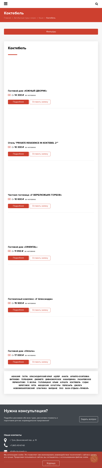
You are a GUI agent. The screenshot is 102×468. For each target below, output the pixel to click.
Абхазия (15, 376)
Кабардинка (69, 379)
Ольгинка (42, 388)
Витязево (14, 379)
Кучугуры (55, 385)
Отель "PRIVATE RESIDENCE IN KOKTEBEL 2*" (33, 142)
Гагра (25, 376)
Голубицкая (44, 382)
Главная (7, 18)
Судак (85, 382)
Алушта (64, 382)
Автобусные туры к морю (25, 18)
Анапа (65, 376)
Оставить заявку (40, 102)
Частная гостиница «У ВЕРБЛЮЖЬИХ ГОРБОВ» (35, 194)
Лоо (61, 388)
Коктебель (75, 382)
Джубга (78, 385)
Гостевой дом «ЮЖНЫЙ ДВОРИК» (27, 90)
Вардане (53, 388)
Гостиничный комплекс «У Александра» (30, 298)
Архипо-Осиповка (79, 376)
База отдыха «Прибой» (77, 388)
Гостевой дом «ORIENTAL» (22, 246)
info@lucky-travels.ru (18, 451)
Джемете (39, 379)
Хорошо (51, 463)
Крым (41, 18)
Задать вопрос (89, 419)
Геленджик (27, 379)
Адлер (57, 376)
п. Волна (31, 382)
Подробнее (18, 102)
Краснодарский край (41, 376)
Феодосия (43, 385)
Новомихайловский (24, 388)
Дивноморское (53, 379)
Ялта (33, 385)
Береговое (24, 385)
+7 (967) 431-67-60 (17, 445)
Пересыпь (67, 385)
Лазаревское (84, 379)
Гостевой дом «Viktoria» (21, 350)
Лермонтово (18, 382)
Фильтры (51, 31)
